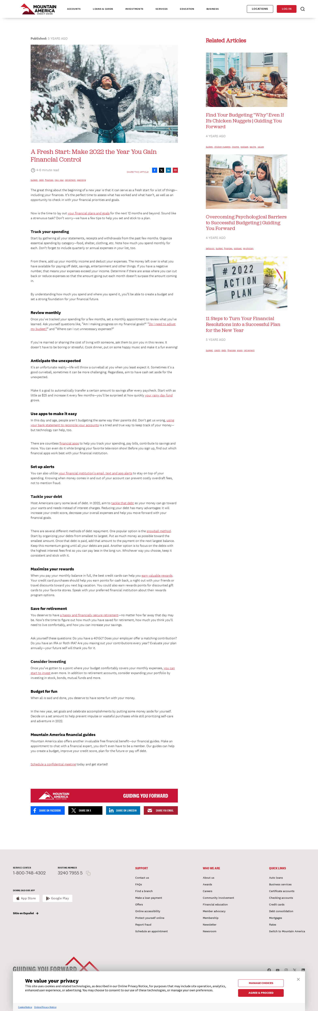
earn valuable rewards (157, 575)
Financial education (215, 904)
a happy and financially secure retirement (89, 615)
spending (81, 180)
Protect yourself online (149, 918)
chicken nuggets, (222, 146)
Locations (260, 9)
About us (208, 877)
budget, (34, 180)
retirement (249, 350)
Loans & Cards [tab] (103, 9)
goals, (240, 350)
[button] (298, 979)
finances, (49, 180)
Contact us (142, 877)
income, (236, 146)
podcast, (245, 146)
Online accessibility (147, 911)
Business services (280, 884)
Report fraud (143, 924)
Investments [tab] (134, 9)
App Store (28, 898)
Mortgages (275, 918)
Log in (286, 9)
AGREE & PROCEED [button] (261, 993)
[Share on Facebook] (154, 170)
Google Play (60, 898)
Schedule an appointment (151, 931)
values (261, 146)
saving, (253, 146)
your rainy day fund (159, 395)
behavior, (210, 248)
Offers (139, 904)
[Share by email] (175, 170)
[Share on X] (161, 170)
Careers (207, 891)
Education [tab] (187, 9)
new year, (59, 180)
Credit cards (277, 904)
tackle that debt (122, 503)
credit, (217, 350)
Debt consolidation (281, 911)
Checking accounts (281, 898)
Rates (272, 924)
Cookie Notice (25, 1007)
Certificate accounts (281, 891)
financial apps (69, 443)
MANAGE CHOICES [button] (261, 983)
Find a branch (144, 891)
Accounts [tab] (74, 9)
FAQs (138, 884)
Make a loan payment (148, 898)
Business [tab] (212, 9)
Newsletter (209, 924)
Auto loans (276, 877)
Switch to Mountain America (287, 931)
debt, (41, 180)
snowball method (159, 531)
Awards (207, 884)
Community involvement (218, 898)
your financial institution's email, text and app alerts (95, 473)
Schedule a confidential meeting (53, 764)
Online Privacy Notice (45, 1007)
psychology (248, 248)
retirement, (70, 180)
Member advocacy (214, 911)
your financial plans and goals (89, 213)
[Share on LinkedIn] (168, 170)
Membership (210, 918)
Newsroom (209, 931)
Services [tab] (162, 9)
